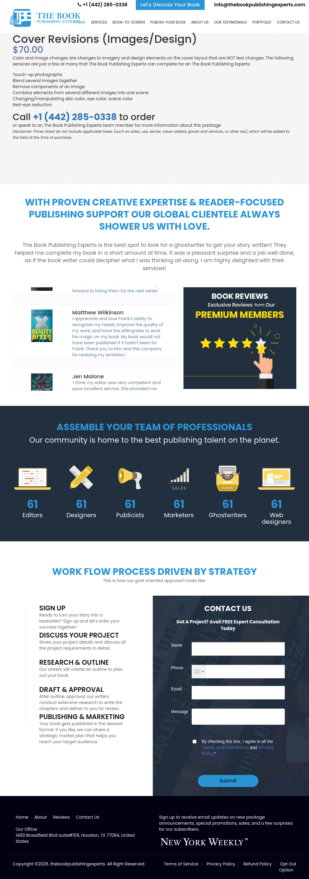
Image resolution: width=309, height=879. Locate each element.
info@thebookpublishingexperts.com (259, 4)
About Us (200, 22)
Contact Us (87, 817)
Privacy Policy (221, 864)
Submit (228, 780)
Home (80, 22)
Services (99, 22)
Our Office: (27, 829)
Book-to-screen (129, 22)
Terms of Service (181, 864)
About (40, 817)
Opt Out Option (287, 867)
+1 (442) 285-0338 (103, 4)
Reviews (61, 817)
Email (176, 688)
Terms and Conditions (225, 747)
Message (177, 711)
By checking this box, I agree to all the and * (238, 747)
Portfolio (261, 22)
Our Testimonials (230, 22)
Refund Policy (258, 864)
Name (176, 645)
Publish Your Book (168, 22)
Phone (177, 667)
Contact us (288, 22)
